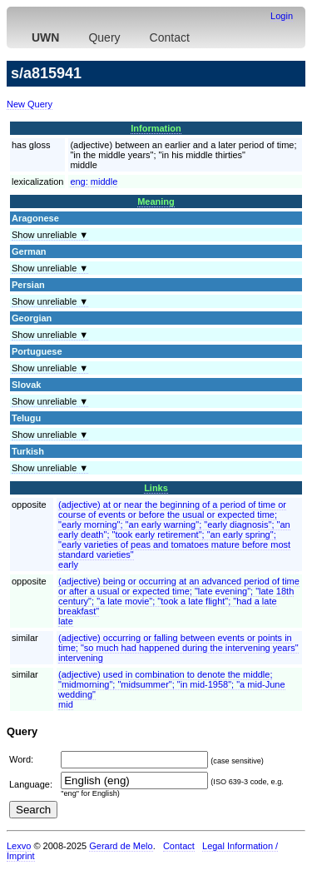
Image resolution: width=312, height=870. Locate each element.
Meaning (156, 201)
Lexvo (19, 846)
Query (104, 37)
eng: (93, 181)
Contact (170, 37)
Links (156, 488)
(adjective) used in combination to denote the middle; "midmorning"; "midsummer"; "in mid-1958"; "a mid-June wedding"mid (171, 689)
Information (156, 128)
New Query (29, 104)
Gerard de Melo (120, 846)
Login (281, 16)
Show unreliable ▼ (50, 235)
